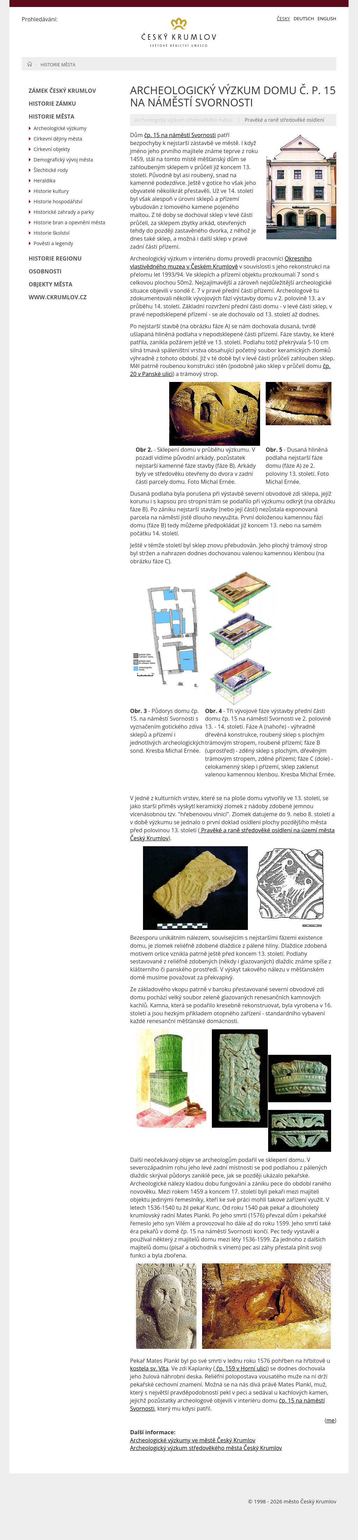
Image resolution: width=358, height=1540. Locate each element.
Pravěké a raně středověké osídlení (284, 120)
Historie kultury (51, 191)
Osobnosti (45, 271)
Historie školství (52, 233)
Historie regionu (55, 258)
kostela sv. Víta (149, 1368)
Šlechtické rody (51, 170)
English (326, 18)
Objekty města (50, 284)
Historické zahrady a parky (64, 212)
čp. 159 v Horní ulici (241, 1368)
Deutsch (304, 18)
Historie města (58, 64)
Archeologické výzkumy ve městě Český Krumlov (192, 1440)
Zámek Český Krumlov (62, 91)
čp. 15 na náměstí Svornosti (180, 135)
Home (29, 63)
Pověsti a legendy (53, 243)
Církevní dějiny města (58, 138)
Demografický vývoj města (63, 159)
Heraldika (44, 180)
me (330, 1420)
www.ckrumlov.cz (58, 297)
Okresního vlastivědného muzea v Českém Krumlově (221, 262)
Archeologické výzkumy (60, 128)
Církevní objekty (52, 149)
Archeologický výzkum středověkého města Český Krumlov (206, 1448)
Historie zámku (52, 103)
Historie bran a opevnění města (69, 222)
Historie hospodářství (58, 201)
